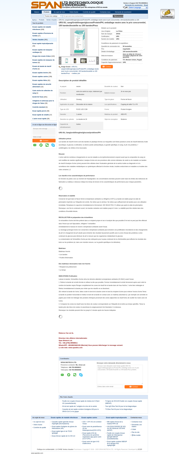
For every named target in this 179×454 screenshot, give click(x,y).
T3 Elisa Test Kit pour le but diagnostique (118, 409)
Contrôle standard (38, 107)
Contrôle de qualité (89, 12)
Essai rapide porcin (39, 111)
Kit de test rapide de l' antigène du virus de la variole (79, 406)
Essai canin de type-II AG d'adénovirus (91, 442)
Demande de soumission (134, 5)
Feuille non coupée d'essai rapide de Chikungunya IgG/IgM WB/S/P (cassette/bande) (116, 436)
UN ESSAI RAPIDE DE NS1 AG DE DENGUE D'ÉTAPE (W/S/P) (116, 428)
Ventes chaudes (51, 20)
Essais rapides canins (40, 76)
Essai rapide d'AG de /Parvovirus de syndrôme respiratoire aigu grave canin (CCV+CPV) (92, 436)
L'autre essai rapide (39, 119)
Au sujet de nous (59, 12)
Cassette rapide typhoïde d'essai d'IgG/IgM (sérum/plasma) (62, 423)
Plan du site (135, 432)
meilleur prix (76, 73)
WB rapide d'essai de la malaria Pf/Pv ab (115, 423)
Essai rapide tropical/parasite (42, 43)
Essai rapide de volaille (40, 115)
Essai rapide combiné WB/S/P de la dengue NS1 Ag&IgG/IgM (117, 443)
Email (146, 5)
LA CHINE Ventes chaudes (64, 449)
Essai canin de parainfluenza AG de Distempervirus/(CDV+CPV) (92, 428)
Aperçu (34, 20)
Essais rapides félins (39, 80)
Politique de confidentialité (45, 449)
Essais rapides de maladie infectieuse (64, 417)
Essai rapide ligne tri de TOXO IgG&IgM (62, 432)
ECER (140, 449)
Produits (46, 12)
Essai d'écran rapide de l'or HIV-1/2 (63, 436)
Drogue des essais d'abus (41, 56)
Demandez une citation (137, 425)
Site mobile (136, 435)
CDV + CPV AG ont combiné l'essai (92, 423)
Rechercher (119, 16)
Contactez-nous (105, 12)
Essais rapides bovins (40, 73)
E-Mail (134, 429)
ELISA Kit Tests (37, 97)
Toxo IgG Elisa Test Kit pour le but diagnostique (120, 406)
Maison (36, 12)
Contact (44, 141)
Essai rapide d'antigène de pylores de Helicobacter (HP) (64, 427)
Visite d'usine (73, 12)
